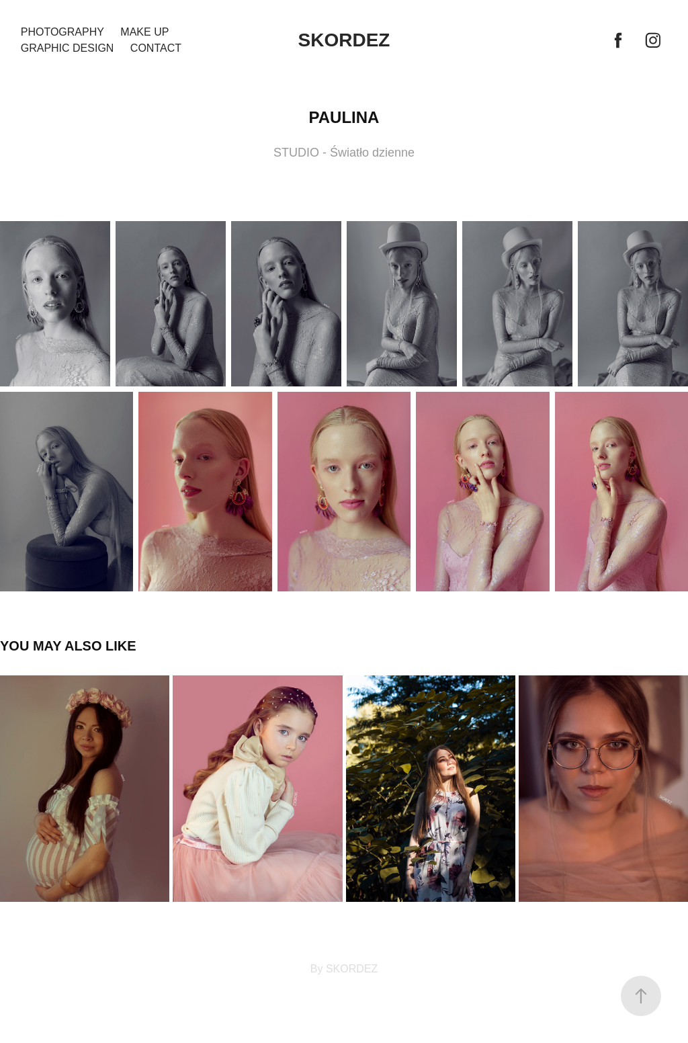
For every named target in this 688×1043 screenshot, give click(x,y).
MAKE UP (144, 32)
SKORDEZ (344, 40)
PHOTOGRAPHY (62, 32)
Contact (155, 48)
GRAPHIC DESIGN (67, 48)
